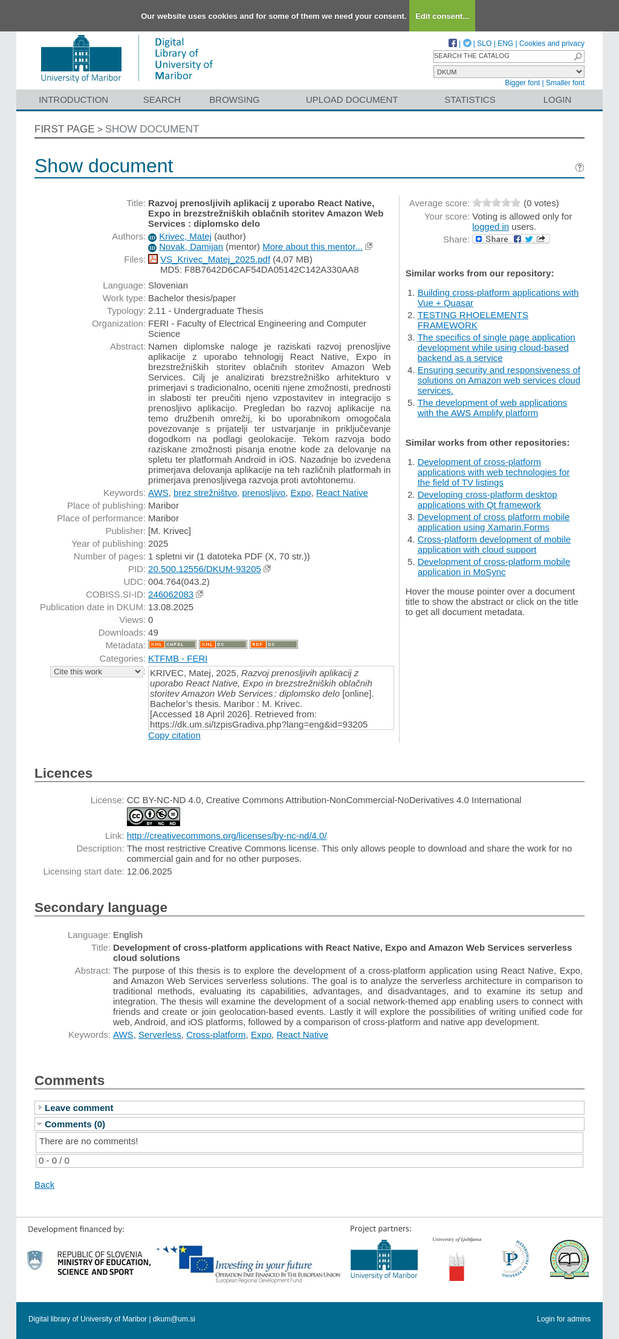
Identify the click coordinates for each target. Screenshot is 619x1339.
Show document (152, 129)
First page (64, 129)
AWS (158, 492)
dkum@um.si (174, 1319)
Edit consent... (442, 16)
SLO (484, 43)
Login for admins (564, 1319)
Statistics (469, 99)
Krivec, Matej (185, 236)
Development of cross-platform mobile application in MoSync (494, 566)
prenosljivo (263, 492)
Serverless (159, 1034)
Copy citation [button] (174, 735)
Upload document (352, 99)
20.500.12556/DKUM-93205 (204, 569)
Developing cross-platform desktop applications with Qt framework (487, 499)
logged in (490, 226)
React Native (342, 492)
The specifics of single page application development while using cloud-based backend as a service (496, 347)
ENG (505, 43)
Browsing (234, 99)
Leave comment (79, 1108)
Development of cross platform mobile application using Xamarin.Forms (494, 522)
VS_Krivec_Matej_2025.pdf (215, 259)
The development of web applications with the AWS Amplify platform (493, 407)
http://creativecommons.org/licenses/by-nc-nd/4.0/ (227, 835)
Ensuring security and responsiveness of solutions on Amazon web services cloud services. (499, 380)
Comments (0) (75, 1124)
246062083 (170, 594)
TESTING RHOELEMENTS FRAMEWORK (473, 320)
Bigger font (522, 83)
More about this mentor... (312, 246)
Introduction (73, 99)
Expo (301, 492)
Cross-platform (215, 1034)
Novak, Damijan (191, 246)
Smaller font (565, 83)
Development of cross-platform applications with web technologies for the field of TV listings (494, 472)
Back (44, 1184)
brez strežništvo (205, 492)
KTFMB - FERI (177, 658)
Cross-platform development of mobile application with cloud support (494, 544)
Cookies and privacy (552, 43)
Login (557, 99)
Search (162, 99)
